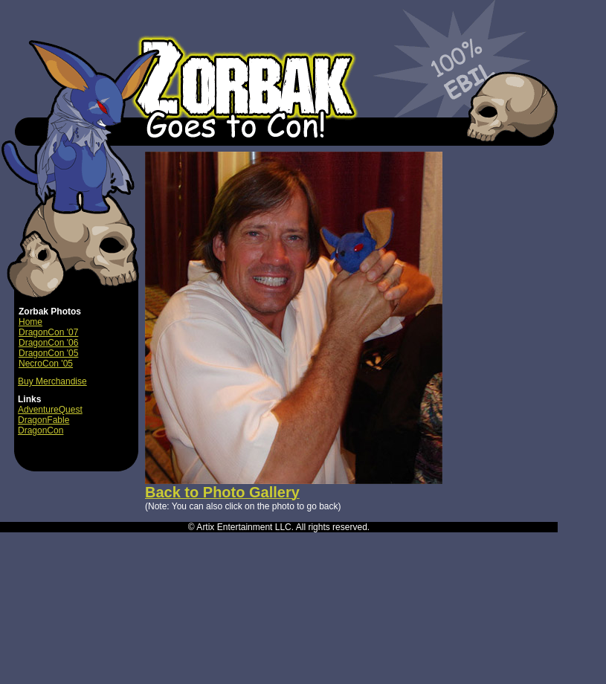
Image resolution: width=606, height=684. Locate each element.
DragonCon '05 (48, 353)
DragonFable (43, 420)
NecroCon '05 (46, 363)
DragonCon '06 (48, 343)
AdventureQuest (50, 409)
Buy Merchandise (52, 381)
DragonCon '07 (48, 332)
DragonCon (40, 430)
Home (30, 322)
